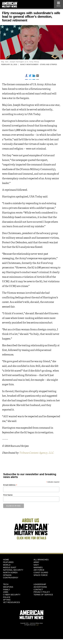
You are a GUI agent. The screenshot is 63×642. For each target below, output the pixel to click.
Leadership (40, 584)
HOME (6, 560)
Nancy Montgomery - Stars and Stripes (38, 64)
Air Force (39, 570)
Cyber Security (11, 595)
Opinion (7, 575)
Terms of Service (43, 595)
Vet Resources (11, 602)
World (6, 565)
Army (36, 562)
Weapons (8, 587)
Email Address (10, 485)
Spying (6, 600)
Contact (38, 589)
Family (6, 589)
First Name (8, 495)
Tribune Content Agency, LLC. (36, 452)
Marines (38, 567)
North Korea (10, 572)
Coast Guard (41, 572)
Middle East (9, 567)
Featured (8, 562)
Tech (5, 584)
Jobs (5, 592)
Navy (36, 565)
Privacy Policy (42, 592)
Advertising (40, 587)
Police (6, 597)
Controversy (10, 578)
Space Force (41, 575)
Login (37, 625)
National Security (13, 570)
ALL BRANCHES (41, 560)
